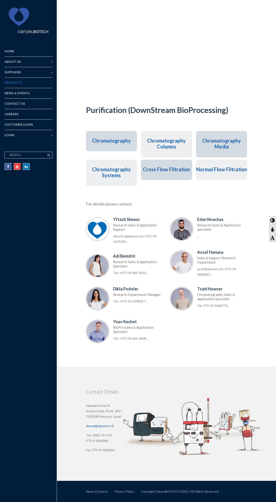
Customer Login (19, 124)
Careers (11, 114)
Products (13, 83)
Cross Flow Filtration (166, 169)
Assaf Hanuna (210, 252)
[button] (272, 220)
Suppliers (13, 72)
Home (9, 51)
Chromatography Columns (166, 144)
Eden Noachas (210, 219)
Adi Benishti (124, 256)
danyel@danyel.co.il (99, 426)
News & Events (17, 93)
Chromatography (111, 141)
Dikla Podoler (125, 288)
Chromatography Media (221, 144)
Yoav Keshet (125, 321)
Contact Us (15, 103)
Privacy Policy (124, 491)
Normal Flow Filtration (221, 169)
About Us (13, 62)
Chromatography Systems (111, 172)
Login (9, 135)
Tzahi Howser (209, 288)
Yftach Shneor (126, 219)
